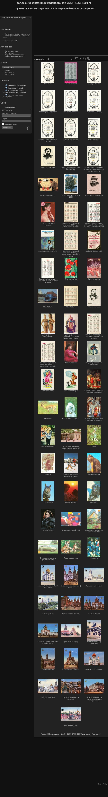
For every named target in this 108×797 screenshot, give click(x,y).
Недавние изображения (14, 56)
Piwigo (105, 784)
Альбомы (6, 29)
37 (73, 734)
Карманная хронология (17, 85)
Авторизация (10, 107)
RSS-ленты (9, 72)
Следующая (85, 734)
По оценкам (9, 53)
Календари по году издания (15, 34)
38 (75, 734)
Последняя (96, 734)
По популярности (11, 51)
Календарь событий (15, 88)
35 (68, 734)
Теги (7, 74)
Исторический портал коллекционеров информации (14, 91)
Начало (38, 59)
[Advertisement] (71, 33)
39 (78, 734)
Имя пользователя (9, 113)
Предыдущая (53, 734)
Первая (44, 734)
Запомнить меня (9, 124)
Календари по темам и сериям (17, 36)
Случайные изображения (14, 55)
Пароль (5, 119)
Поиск (7, 71)
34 (65, 734)
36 (70, 734)
